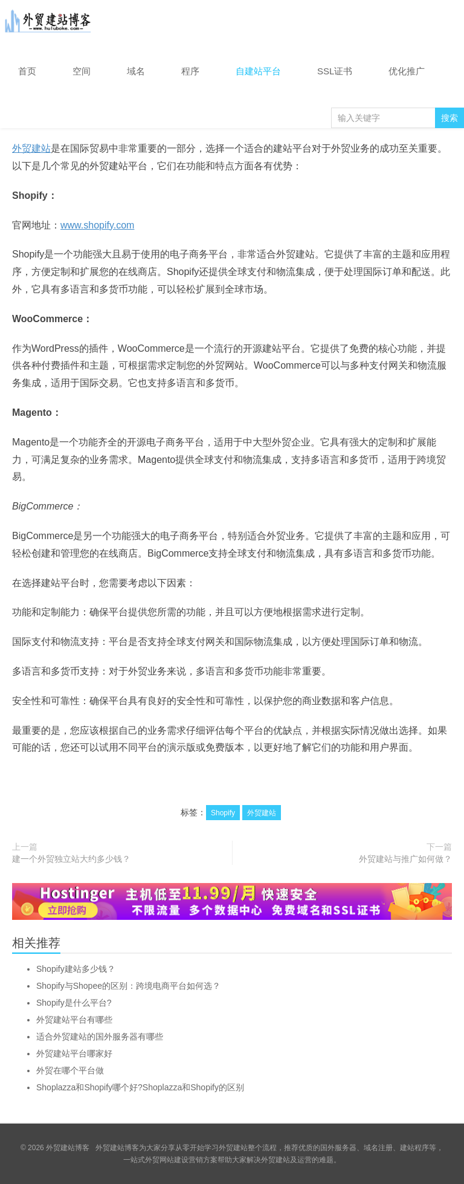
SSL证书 (334, 71)
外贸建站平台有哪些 (74, 1019)
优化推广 (406, 71)
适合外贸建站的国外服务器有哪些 (99, 1036)
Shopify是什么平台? (73, 1003)
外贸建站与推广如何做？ (405, 859)
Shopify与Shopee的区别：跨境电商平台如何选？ (128, 986)
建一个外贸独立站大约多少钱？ (71, 859)
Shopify (223, 813)
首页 (27, 71)
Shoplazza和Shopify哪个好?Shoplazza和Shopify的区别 (140, 1087)
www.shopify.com (97, 225)
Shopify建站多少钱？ (75, 969)
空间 (81, 71)
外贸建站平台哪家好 (74, 1053)
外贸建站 (31, 148)
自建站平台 (258, 71)
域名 (136, 71)
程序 (190, 71)
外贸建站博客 (48, 23)
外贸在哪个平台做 (70, 1070)
